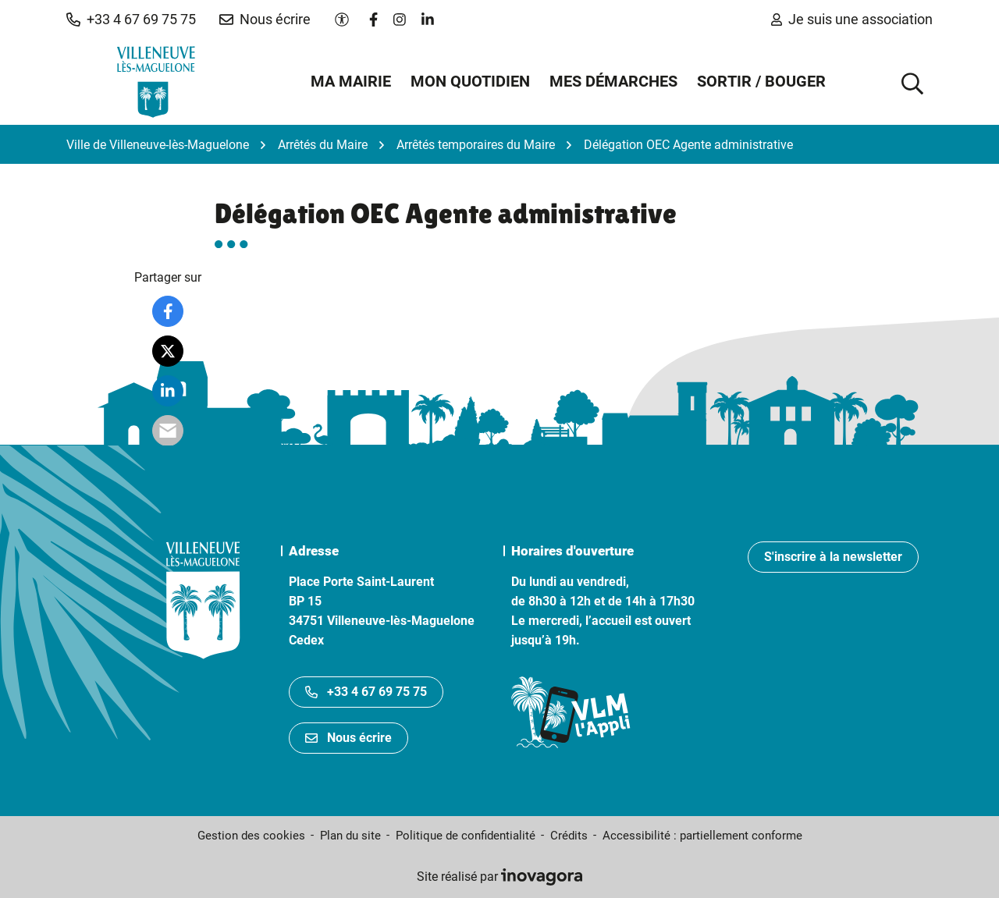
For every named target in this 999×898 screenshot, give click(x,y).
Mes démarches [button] (613, 81)
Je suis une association (852, 19)
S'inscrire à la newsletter (833, 556)
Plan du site (350, 836)
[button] (131, 19)
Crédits (569, 836)
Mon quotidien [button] (470, 81)
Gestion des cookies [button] (251, 836)
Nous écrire (348, 737)
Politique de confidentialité (465, 836)
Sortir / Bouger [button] (761, 81)
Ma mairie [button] (351, 81)
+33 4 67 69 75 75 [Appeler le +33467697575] (366, 691)
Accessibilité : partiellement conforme (702, 836)
